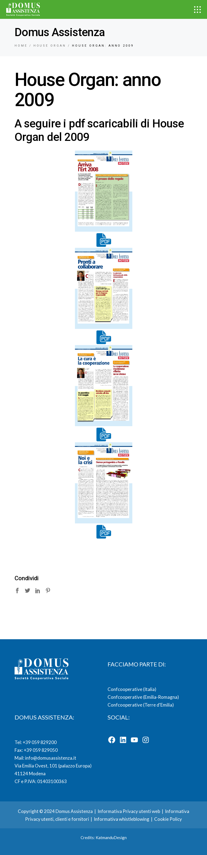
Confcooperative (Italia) (132, 689)
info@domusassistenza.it (50, 758)
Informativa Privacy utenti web (129, 811)
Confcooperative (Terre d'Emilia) (141, 705)
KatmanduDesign (111, 837)
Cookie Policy (168, 819)
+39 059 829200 (39, 742)
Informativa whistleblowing (121, 819)
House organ (49, 45)
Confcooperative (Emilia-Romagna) (143, 697)
